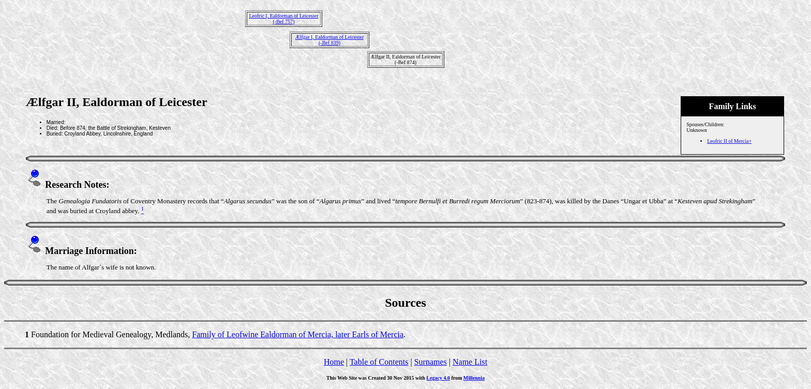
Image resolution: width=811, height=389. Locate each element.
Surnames (430, 361)
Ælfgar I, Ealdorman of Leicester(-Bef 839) (329, 40)
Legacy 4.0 (438, 378)
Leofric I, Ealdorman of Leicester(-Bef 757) (283, 18)
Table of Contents (379, 361)
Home (334, 361)
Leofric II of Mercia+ (729, 141)
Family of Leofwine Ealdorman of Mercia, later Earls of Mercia (297, 334)
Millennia (474, 378)
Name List (470, 361)
